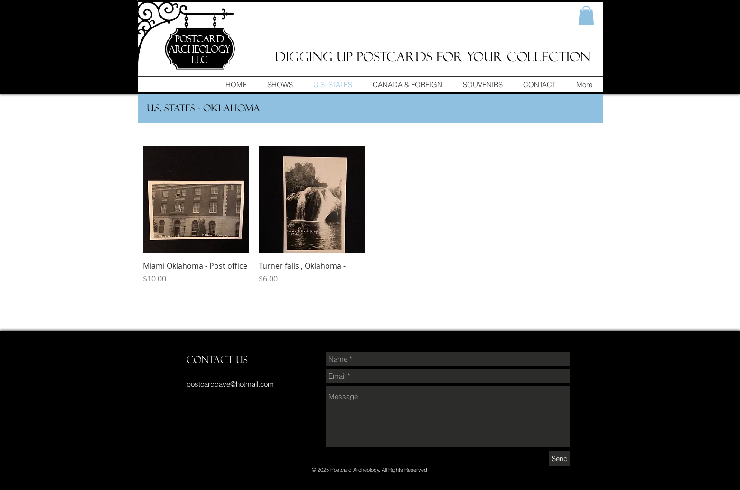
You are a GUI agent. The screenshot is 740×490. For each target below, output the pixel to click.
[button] (586, 15)
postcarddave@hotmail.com (230, 384)
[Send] (559, 458)
